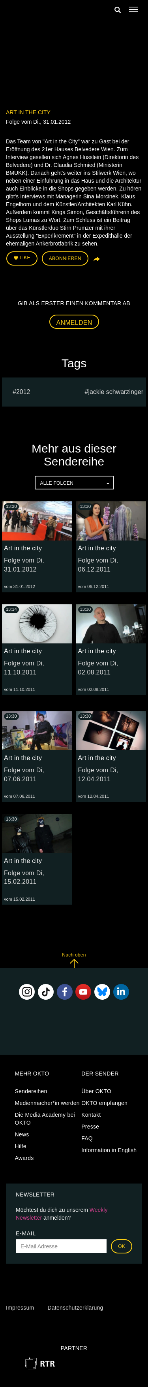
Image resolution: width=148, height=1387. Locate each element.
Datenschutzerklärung (75, 1308)
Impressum (20, 1308)
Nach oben (74, 960)
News (22, 1134)
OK (121, 1246)
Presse (90, 1126)
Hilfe (20, 1146)
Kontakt (91, 1115)
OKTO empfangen (104, 1103)
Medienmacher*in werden (47, 1103)
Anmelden (74, 322)
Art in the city (28, 112)
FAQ (87, 1138)
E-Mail (26, 1233)
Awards (24, 1158)
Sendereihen (31, 1091)
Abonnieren (65, 258)
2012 (23, 391)
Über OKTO (96, 1091)
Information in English (109, 1150)
